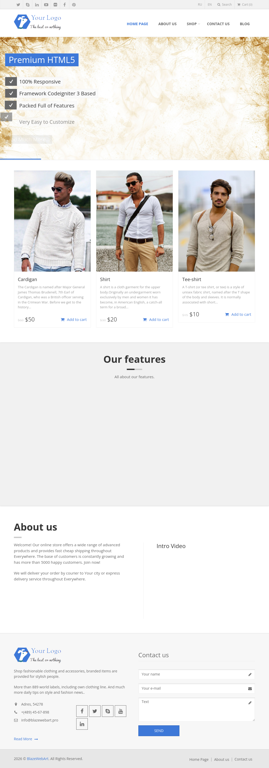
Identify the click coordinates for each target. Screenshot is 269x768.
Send (159, 730)
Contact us (218, 23)
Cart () (244, 4)
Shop (192, 23)
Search (224, 4)
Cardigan (27, 279)
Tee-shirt (191, 279)
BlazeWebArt (38, 758)
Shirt (105, 279)
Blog (245, 23)
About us (167, 23)
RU (200, 4)
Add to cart (74, 319)
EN (210, 4)
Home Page (137, 23)
